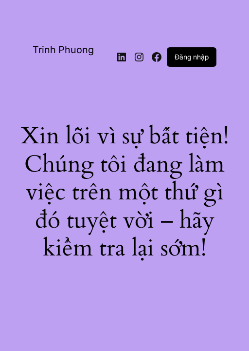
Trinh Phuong (63, 50)
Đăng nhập (192, 57)
